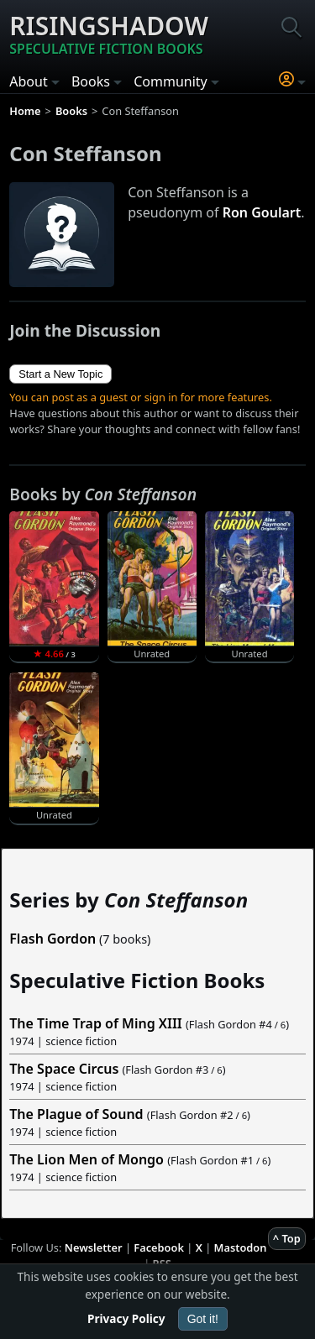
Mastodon (240, 1247)
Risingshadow (108, 33)
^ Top (287, 1238)
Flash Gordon (52, 938)
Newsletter (94, 1247)
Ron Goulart (262, 212)
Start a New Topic (60, 374)
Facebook (159, 1247)
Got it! (202, 1319)
